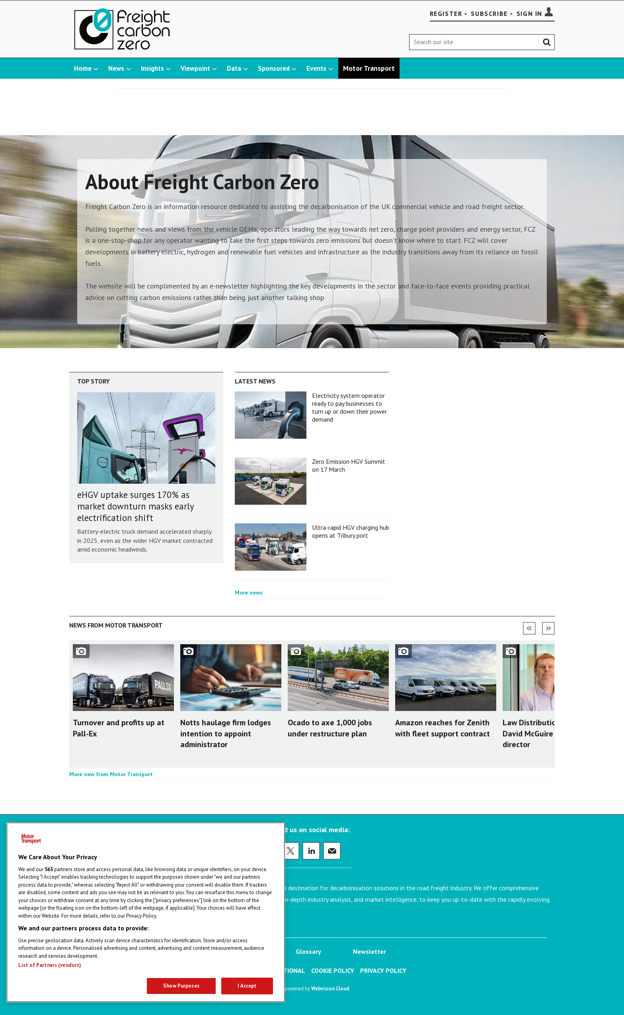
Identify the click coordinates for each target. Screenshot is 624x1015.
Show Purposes (181, 985)
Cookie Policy (332, 970)
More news (249, 592)
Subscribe (489, 13)
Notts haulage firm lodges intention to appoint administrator (225, 733)
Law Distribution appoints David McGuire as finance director (548, 733)
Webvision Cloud (330, 988)
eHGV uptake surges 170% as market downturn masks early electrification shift (135, 506)
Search (548, 40)
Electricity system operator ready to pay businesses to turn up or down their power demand (349, 407)
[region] (145, 912)
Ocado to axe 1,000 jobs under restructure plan (330, 727)
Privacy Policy (383, 970)
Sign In (529, 13)
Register (446, 13)
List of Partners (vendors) (49, 965)
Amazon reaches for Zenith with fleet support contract (442, 727)
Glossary (308, 951)
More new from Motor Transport (111, 774)
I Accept (247, 985)
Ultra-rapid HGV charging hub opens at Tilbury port (350, 531)
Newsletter (369, 951)
